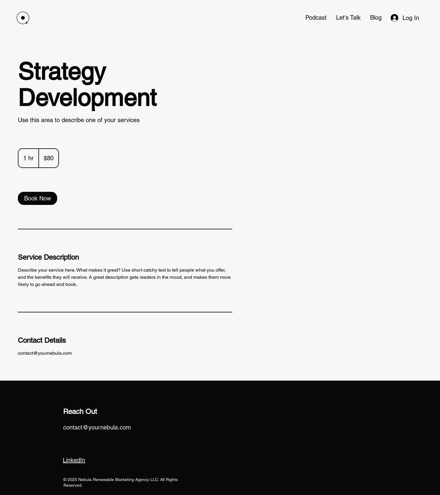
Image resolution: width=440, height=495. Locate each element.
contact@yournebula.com (97, 427)
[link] (37, 198)
